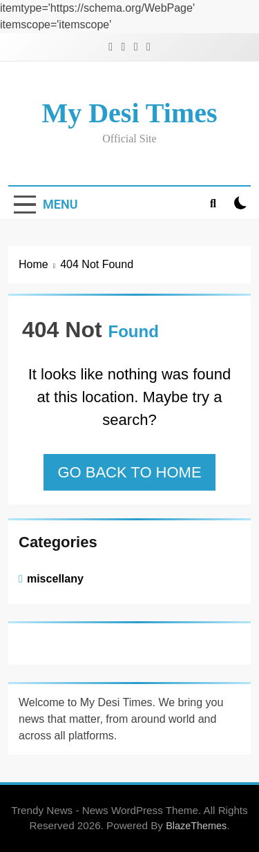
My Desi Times (129, 113)
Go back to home (129, 472)
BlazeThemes (196, 825)
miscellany (55, 578)
